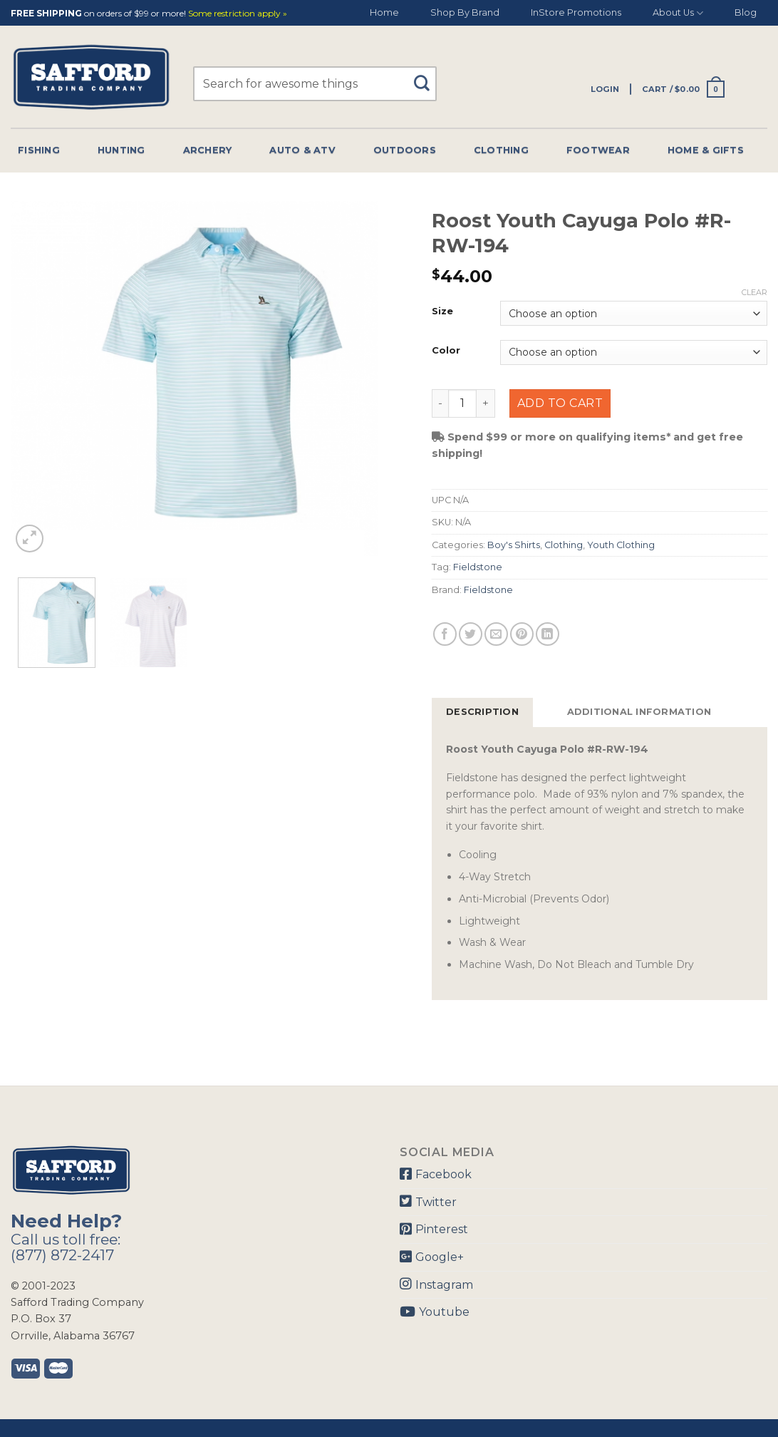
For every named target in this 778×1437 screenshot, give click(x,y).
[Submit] (426, 76)
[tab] (482, 712)
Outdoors (404, 150)
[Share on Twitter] (470, 634)
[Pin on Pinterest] (522, 634)
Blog (746, 12)
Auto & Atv (302, 150)
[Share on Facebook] (445, 634)
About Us (678, 13)
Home (384, 12)
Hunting (121, 150)
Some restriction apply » (237, 14)
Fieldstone (477, 567)
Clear (754, 292)
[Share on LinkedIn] (547, 634)
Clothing (501, 150)
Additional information (639, 711)
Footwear (598, 150)
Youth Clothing (621, 545)
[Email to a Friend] (496, 634)
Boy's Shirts (513, 545)
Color (446, 351)
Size (442, 311)
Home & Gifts (706, 150)
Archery (207, 150)
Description (482, 711)
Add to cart (560, 403)
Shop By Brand (464, 12)
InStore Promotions (576, 12)
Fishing (39, 150)
